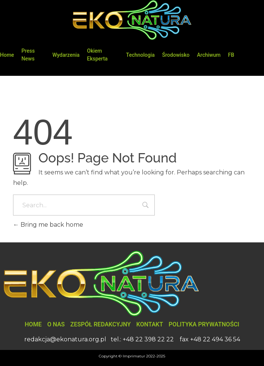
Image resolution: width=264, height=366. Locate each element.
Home (7, 55)
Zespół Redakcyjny (100, 324)
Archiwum (208, 55)
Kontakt (149, 324)
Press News (28, 55)
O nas (56, 324)
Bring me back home (48, 224)
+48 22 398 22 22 (148, 339)
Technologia (140, 55)
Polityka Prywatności (204, 324)
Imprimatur (134, 356)
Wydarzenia (66, 55)
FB (231, 55)
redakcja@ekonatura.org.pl (65, 339)
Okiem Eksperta (97, 55)
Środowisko (175, 55)
